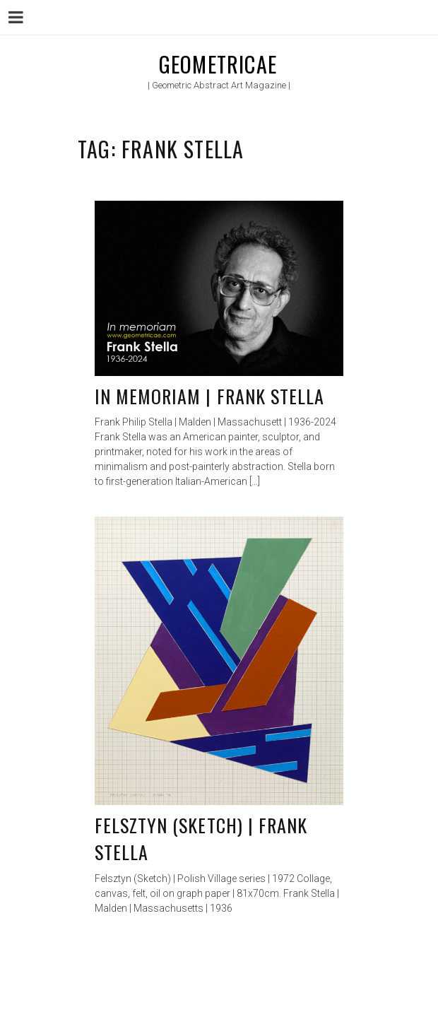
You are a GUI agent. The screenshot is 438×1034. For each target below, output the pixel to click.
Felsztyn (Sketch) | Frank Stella (201, 838)
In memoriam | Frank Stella (209, 396)
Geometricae (218, 64)
